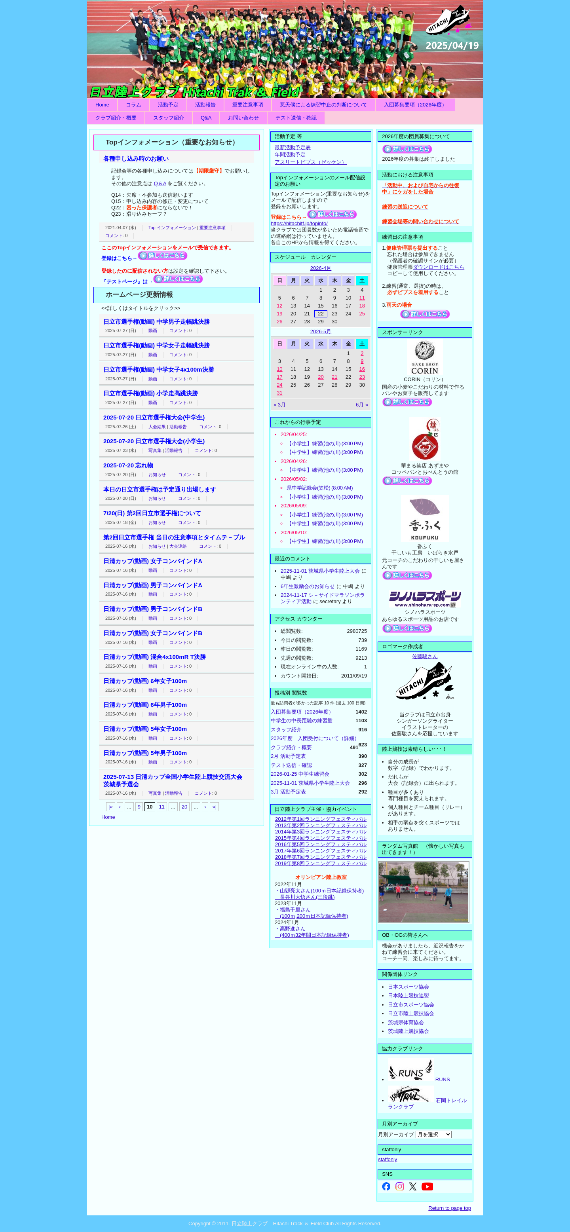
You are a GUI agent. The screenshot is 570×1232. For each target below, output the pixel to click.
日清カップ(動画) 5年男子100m (145, 753)
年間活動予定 (290, 155)
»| (214, 807)
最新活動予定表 (293, 147)
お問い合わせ (243, 118)
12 (279, 306)
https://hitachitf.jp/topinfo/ (299, 223)
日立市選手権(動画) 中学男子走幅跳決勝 (156, 321)
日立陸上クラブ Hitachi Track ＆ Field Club (285, 49)
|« (110, 807)
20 (184, 807)
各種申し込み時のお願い (136, 158)
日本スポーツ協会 (408, 987)
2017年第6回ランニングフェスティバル (321, 851)
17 (279, 377)
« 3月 (280, 405)
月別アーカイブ (396, 1134)
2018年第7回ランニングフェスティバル (321, 857)
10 (279, 369)
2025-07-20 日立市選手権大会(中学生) (154, 417)
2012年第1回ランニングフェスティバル (321, 819)
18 (362, 306)
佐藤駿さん (425, 656)
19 (279, 314)
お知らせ (157, 474)
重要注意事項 (247, 105)
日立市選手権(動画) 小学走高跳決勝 (150, 393)
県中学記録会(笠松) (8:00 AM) (320, 488)
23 (362, 377)
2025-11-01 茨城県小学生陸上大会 (320, 571)
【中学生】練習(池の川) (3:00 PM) (325, 452)
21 (334, 377)
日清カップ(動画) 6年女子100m (145, 681)
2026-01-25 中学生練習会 (300, 774)
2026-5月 (320, 331)
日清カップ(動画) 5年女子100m (145, 728)
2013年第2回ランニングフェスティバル (321, 825)
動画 (152, 330)
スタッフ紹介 (168, 118)
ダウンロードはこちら (438, 267)
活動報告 (205, 105)
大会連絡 (178, 546)
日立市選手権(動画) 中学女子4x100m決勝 (158, 369)
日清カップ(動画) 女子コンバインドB (152, 633)
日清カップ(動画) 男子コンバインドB (152, 609)
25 (362, 314)
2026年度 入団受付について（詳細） (315, 738)
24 (279, 385)
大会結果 (157, 426)
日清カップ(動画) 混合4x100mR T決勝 (154, 656)
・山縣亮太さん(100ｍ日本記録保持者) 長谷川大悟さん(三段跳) (319, 894)
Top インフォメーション (172, 227)
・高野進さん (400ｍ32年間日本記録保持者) (312, 932)
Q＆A (160, 183)
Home (102, 105)
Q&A (206, 118)
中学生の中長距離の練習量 (301, 720)
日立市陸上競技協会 (411, 1013)
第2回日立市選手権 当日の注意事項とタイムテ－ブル (174, 537)
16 (362, 369)
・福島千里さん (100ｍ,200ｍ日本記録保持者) (311, 913)
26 (279, 322)
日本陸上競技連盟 (408, 996)
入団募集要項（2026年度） (415, 105)
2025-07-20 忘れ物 (128, 465)
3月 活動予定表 (288, 792)
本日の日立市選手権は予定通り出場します (159, 489)
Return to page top (449, 1208)
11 (162, 807)
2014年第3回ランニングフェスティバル (321, 832)
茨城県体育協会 (406, 1022)
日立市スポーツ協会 (411, 1005)
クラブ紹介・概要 (116, 118)
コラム (133, 105)
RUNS (419, 1079)
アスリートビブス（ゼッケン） (311, 162)
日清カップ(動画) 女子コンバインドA (152, 561)
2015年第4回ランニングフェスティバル (321, 838)
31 (279, 393)
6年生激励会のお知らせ (308, 586)
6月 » (362, 405)
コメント (114, 235)
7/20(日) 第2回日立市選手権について (152, 513)
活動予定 (168, 105)
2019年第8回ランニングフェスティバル (321, 863)
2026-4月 (320, 268)
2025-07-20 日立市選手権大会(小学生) (154, 441)
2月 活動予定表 (288, 756)
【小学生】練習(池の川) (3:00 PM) (325, 443)
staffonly (387, 1159)
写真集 (155, 450)
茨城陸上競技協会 (408, 1031)
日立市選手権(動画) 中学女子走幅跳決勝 (156, 345)
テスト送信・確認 (296, 118)
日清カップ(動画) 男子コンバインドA (152, 585)
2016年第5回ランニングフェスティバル (321, 844)
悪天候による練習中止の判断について (323, 105)
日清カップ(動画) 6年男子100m (145, 704)
